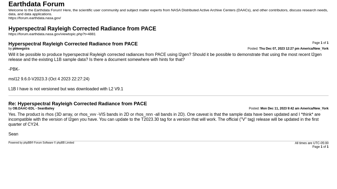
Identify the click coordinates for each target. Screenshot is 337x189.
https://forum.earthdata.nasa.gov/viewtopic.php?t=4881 (52, 34)
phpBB (27, 142)
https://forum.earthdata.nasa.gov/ (34, 18)
